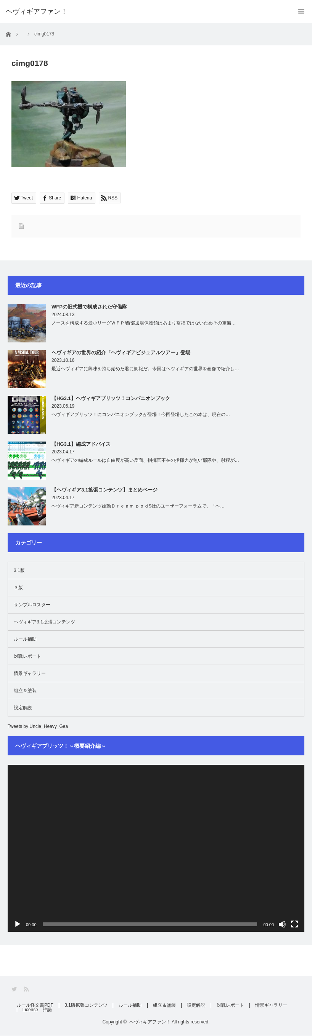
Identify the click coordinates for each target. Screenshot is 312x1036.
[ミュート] (282, 924)
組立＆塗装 (25, 690)
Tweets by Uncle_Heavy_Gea (38, 726)
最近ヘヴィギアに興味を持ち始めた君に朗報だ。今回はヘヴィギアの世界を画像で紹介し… (145, 368)
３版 (18, 587)
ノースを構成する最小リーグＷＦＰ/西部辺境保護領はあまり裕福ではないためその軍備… (143, 323)
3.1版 (19, 570)
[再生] (17, 924)
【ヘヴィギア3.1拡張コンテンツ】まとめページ (104, 490)
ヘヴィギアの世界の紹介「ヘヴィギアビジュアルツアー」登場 (120, 352)
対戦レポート (27, 656)
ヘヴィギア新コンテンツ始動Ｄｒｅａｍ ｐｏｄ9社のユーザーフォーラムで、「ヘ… (138, 506)
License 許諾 (38, 1010)
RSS (27, 989)
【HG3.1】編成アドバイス (81, 444)
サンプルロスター (32, 604)
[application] (156, 848)
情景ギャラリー (30, 673)
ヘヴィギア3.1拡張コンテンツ (44, 622)
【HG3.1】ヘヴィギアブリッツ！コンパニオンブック (110, 398)
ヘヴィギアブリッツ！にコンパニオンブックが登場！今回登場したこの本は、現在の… (140, 414)
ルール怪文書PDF (35, 1005)
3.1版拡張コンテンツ (87, 1005)
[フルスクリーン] (294, 924)
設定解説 (23, 707)
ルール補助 (25, 639)
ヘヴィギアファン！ (149, 1022)
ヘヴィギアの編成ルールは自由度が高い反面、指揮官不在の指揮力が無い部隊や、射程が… (145, 460)
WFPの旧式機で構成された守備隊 (89, 307)
